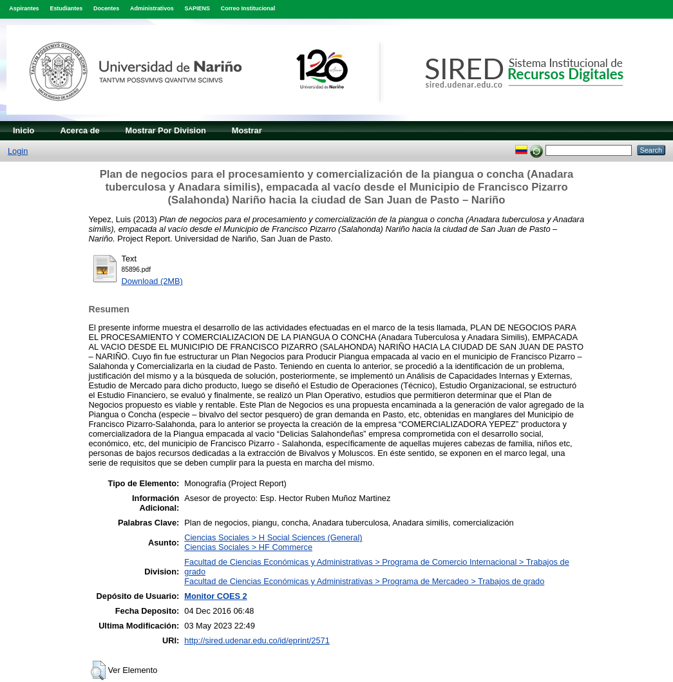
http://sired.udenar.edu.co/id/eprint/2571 (257, 640)
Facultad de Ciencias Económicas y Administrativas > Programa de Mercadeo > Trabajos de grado (364, 581)
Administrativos (152, 8)
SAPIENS (197, 8)
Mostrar (247, 130)
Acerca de (79, 130)
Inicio (23, 130)
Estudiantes (66, 8)
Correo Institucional (248, 8)
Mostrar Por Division (166, 130)
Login (18, 151)
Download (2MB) (152, 281)
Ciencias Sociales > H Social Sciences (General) (273, 537)
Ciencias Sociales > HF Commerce (248, 547)
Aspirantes (24, 8)
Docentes (106, 8)
